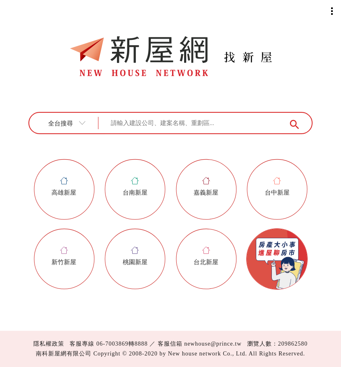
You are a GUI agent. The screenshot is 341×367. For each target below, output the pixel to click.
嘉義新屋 (206, 186)
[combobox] (70, 123)
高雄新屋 (63, 186)
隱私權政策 (48, 344)
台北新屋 (206, 255)
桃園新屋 (135, 255)
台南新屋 (135, 186)
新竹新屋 (63, 255)
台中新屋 (277, 186)
